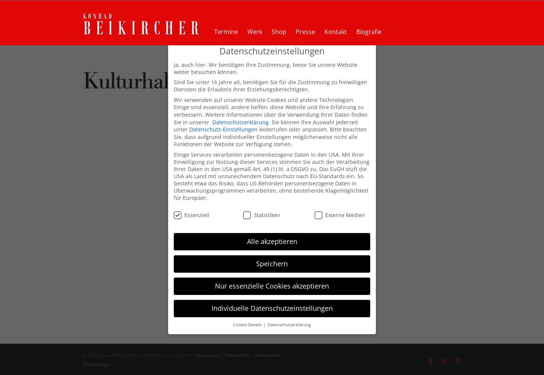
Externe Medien (340, 215)
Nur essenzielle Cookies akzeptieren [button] (272, 285)
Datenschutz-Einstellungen (223, 129)
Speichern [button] (272, 263)
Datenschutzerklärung (240, 122)
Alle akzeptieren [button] (272, 241)
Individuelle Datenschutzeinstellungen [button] (272, 308)
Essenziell (191, 215)
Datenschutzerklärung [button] (289, 324)
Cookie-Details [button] (248, 324)
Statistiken (261, 215)
